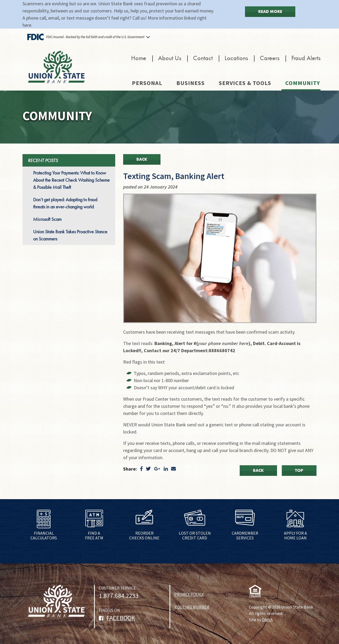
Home (138, 58)
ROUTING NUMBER (191, 607)
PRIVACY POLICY (189, 594)
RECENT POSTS (43, 160)
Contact (203, 58)
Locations (236, 58)
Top (299, 470)
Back (141, 159)
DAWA (267, 619)
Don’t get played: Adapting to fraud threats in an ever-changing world (65, 203)
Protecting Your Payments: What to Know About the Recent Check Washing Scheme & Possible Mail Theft (71, 180)
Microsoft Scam (47, 219)
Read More (270, 11)
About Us (169, 58)
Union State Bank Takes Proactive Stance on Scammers (70, 235)
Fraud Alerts (305, 58)
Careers (269, 58)
